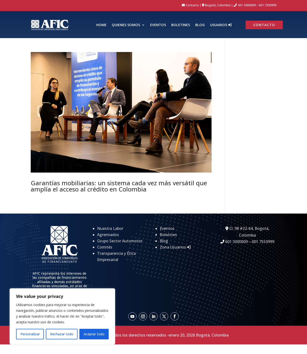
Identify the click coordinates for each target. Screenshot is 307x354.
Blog (200, 25)
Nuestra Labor (110, 228)
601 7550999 (267, 5)
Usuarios (220, 25)
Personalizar (30, 334)
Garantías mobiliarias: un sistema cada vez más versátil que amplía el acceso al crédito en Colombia (119, 186)
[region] (62, 316)
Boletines (180, 25)
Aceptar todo (94, 334)
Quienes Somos (126, 25)
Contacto (192, 5)
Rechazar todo (61, 334)
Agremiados (108, 234)
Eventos (158, 25)
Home (101, 25)
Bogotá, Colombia (217, 5)
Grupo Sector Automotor (119, 241)
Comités (104, 247)
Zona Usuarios (175, 247)
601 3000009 (247, 5)
